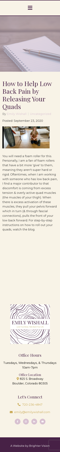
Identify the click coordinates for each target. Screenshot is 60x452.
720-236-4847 (32, 404)
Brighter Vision (39, 445)
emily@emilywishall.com (32, 412)
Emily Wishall (17, 114)
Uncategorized (40, 114)
